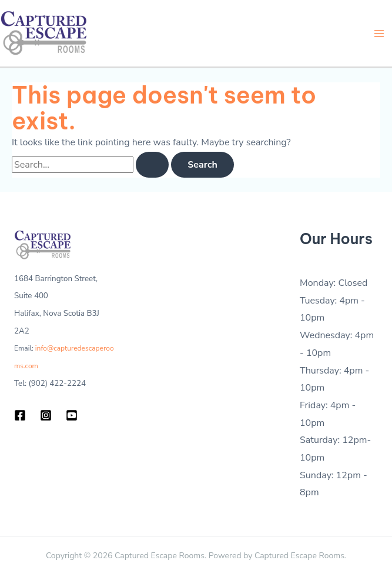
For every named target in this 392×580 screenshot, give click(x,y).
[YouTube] (72, 415)
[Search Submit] (152, 165)
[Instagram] (46, 415)
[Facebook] (20, 415)
